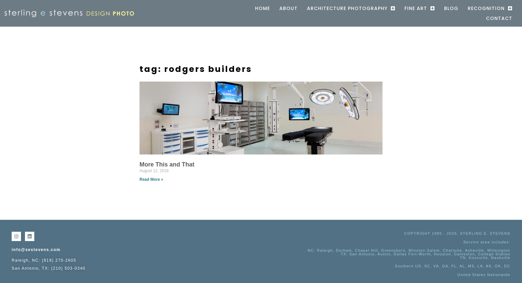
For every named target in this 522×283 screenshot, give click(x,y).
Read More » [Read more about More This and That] (151, 179)
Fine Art (419, 8)
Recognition (490, 8)
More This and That (166, 164)
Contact (499, 18)
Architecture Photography (351, 8)
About (288, 8)
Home (262, 8)
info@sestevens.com (36, 249)
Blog (451, 8)
